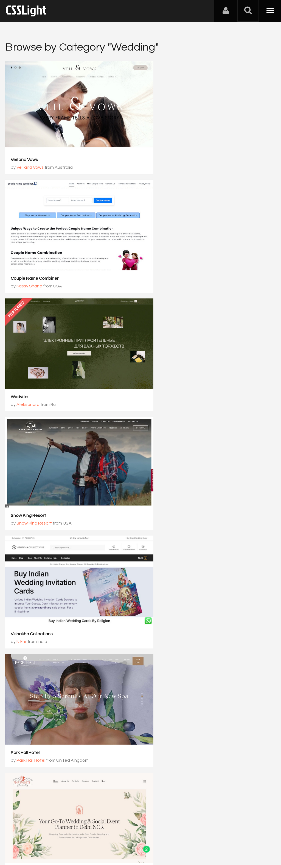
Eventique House (28, 586)
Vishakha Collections (32, 368)
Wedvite (19, 259)
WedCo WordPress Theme (37, 694)
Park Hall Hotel (163, 368)
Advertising (68, 838)
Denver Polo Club (166, 477)
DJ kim (155, 694)
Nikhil (22, 375)
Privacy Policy (97, 838)
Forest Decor (162, 586)
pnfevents (21, 477)
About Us (16, 838)
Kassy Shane (167, 158)
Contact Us (41, 838)
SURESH (162, 702)
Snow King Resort (166, 259)
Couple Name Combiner (172, 150)
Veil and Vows (24, 150)
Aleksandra (28, 267)
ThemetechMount (35, 702)
